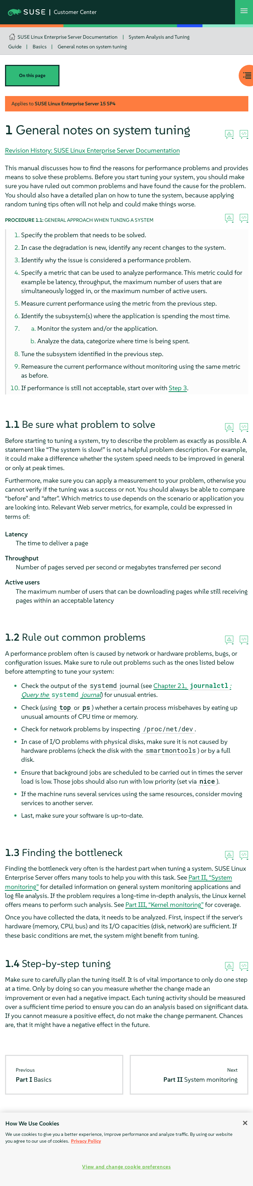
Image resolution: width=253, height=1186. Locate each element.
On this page (32, 75)
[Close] (245, 1123)
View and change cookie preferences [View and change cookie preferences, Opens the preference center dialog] (126, 1166)
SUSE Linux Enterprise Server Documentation (68, 37)
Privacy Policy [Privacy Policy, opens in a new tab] (86, 1141)
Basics (40, 46)
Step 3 (178, 388)
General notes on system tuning (92, 46)
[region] (126, 1149)
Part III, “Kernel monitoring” (164, 904)
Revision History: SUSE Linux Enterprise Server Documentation (92, 150)
